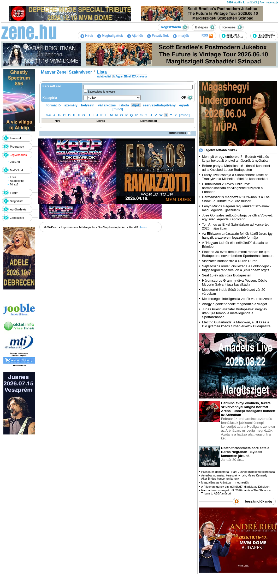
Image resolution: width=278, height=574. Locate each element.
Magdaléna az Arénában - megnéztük (225, 482)
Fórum (14, 192)
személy (71, 105)
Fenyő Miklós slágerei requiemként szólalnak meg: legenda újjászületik (236, 208)
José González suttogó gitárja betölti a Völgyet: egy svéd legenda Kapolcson (237, 217)
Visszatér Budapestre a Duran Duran (229, 261)
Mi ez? (14, 184)
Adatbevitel (17, 180)
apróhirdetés (180, 132)
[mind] (118, 109)
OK (187, 97)
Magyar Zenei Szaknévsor (66, 72)
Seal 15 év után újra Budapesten (227, 275)
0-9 (48, 115)
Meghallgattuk (110, 36)
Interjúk (181, 36)
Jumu (143, 227)
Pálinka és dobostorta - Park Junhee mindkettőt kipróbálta (238, 471)
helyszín (87, 105)
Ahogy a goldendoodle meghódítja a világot (234, 304)
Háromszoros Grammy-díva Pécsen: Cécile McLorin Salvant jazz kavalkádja (234, 282)
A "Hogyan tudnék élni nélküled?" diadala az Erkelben (235, 486)
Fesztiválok (158, 36)
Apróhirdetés (18, 209)
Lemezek (16, 138)
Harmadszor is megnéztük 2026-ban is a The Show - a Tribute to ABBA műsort (236, 199)
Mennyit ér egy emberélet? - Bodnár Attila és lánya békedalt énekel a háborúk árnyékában (236, 158)
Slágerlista (16, 201)
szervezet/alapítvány (159, 105)
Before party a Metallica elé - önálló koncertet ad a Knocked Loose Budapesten (236, 168)
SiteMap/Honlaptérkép (112, 227)
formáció (53, 105)
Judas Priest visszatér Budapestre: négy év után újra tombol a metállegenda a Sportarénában (234, 313)
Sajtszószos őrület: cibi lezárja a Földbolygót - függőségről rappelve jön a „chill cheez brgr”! (236, 268)
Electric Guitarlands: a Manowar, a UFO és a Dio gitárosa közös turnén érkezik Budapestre (236, 324)
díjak (136, 105)
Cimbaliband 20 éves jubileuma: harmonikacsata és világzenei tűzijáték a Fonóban (232, 188)
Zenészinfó (17, 217)
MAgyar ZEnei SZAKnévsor (130, 76)
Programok (17, 146)
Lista (13, 177)
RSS (207, 36)
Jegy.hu (15, 161)
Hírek (86, 36)
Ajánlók (135, 36)
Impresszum (68, 227)
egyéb (184, 105)
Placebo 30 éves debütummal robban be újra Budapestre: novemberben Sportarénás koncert (238, 254)
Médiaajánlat (87, 227)
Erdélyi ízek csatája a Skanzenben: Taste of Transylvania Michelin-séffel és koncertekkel (235, 177)
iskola (124, 105)
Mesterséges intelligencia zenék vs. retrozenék (237, 299)
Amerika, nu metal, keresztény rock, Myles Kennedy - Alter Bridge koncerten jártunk (235, 477)
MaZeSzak (17, 170)
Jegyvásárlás (18, 154)
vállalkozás (107, 105)
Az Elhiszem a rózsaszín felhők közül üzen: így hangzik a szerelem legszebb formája (237, 235)
